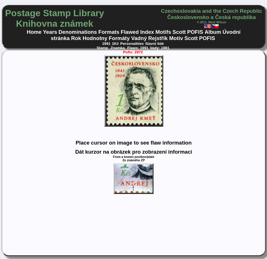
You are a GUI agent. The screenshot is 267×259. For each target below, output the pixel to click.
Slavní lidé (154, 43)
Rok (76, 38)
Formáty (119, 38)
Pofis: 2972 (133, 52)
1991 (106, 43)
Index (147, 32)
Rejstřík (158, 38)
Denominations (78, 32)
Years (50, 32)
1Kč (115, 43)
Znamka (118, 48)
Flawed (130, 32)
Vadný (139, 38)
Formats (108, 32)
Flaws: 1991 (137, 48)
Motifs (163, 32)
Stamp (103, 48)
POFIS (195, 32)
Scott (179, 32)
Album (213, 32)
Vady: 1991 (159, 48)
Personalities (132, 43)
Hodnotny (95, 38)
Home (34, 32)
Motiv (176, 38)
